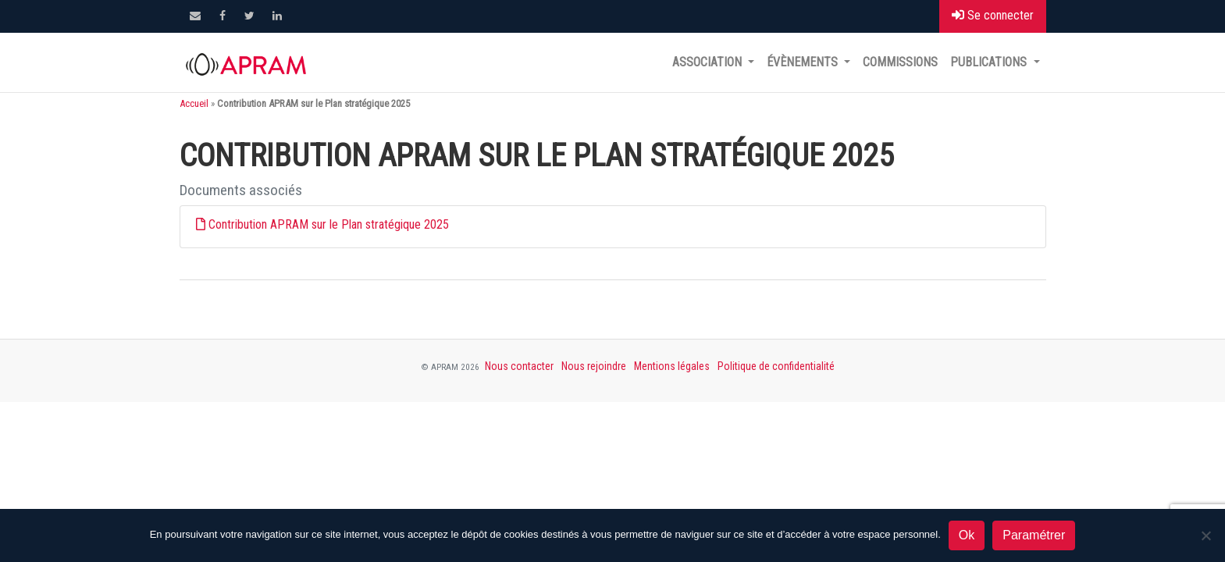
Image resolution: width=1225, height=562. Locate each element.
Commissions (900, 62)
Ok (966, 535)
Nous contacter (519, 366)
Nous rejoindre (593, 366)
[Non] (1205, 535)
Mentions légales (672, 366)
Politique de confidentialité (776, 366)
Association (708, 62)
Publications (990, 62)
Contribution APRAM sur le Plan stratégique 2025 (328, 224)
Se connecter (993, 15)
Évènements (804, 62)
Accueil (194, 103)
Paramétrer (1033, 535)
